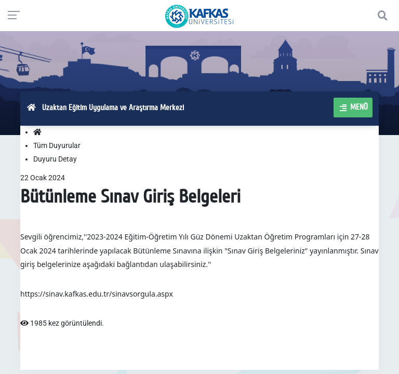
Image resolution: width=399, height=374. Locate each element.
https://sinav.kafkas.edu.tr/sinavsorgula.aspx (96, 294)
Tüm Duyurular (57, 145)
